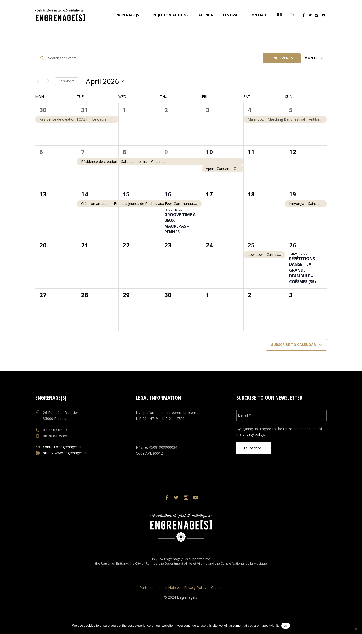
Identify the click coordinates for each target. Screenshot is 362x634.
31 (84, 124)
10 (209, 167)
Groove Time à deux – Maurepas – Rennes (180, 238)
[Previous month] (38, 96)
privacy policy (253, 448)
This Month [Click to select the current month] (66, 95)
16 (167, 209)
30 (43, 124)
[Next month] (48, 96)
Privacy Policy (195, 602)
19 (292, 209)
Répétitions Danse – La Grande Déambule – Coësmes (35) (302, 285)
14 (84, 209)
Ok (286, 625)
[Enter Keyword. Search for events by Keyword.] (151, 58)
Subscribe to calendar (293, 359)
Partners (146, 602)
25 (251, 260)
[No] (355, 628)
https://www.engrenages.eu (65, 467)
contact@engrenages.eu (62, 461)
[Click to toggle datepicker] (105, 96)
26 (292, 260)
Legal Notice (168, 602)
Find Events (274, 58)
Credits (216, 602)
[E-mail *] (281, 430)
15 (126, 209)
